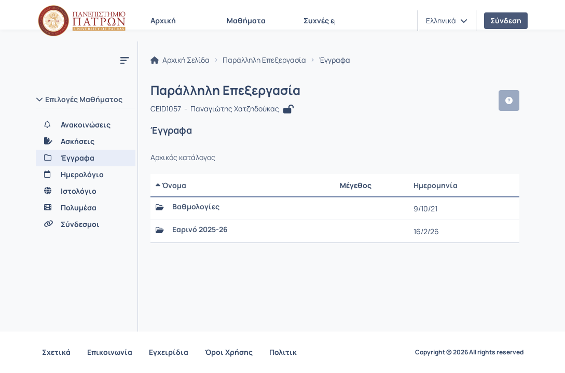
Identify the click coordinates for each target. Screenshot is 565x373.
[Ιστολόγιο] (85, 191)
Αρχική (163, 20)
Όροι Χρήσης (229, 352)
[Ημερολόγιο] (85, 174)
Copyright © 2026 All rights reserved (469, 352)
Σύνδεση (505, 20)
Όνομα (171, 185)
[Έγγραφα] (85, 158)
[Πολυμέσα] (85, 207)
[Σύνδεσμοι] (85, 224)
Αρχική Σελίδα (180, 60)
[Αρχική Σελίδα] (82, 20)
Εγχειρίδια (168, 352)
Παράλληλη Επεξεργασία (264, 60)
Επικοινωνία (109, 352)
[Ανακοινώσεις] (85, 125)
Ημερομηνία (436, 185)
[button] (446, 21)
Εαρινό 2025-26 (200, 229)
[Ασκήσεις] (85, 141)
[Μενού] (124, 60)
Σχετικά (56, 352)
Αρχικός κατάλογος (182, 157)
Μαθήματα (246, 20)
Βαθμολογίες (195, 207)
